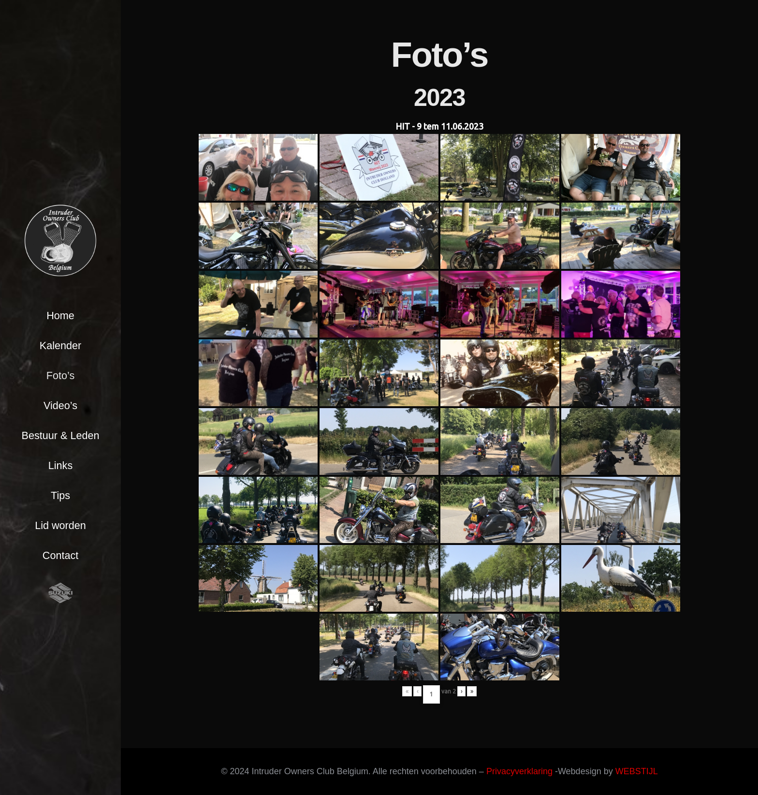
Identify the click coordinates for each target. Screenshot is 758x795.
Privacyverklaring (519, 771)
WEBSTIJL (636, 771)
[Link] (60, 240)
